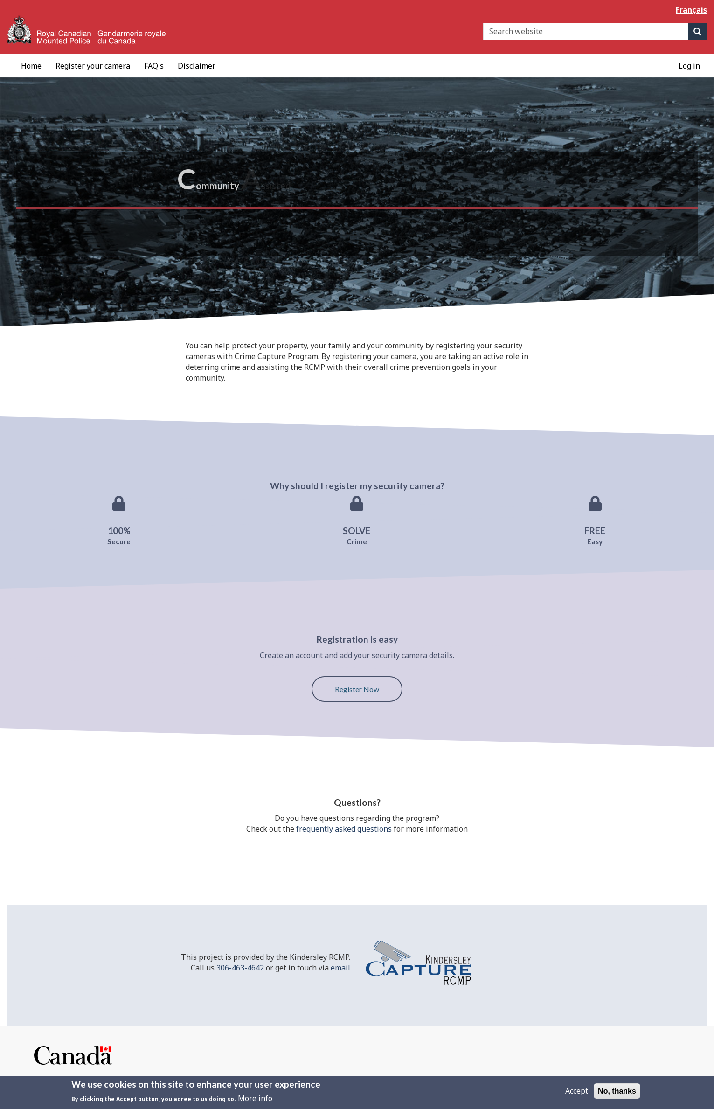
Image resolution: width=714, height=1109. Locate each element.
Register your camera (92, 66)
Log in (689, 66)
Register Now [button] (357, 689)
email (340, 968)
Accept (576, 1094)
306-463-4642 (240, 968)
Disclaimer (196, 66)
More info (255, 1101)
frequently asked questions (344, 829)
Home (31, 66)
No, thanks (617, 1094)
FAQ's (154, 66)
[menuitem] (31, 65)
